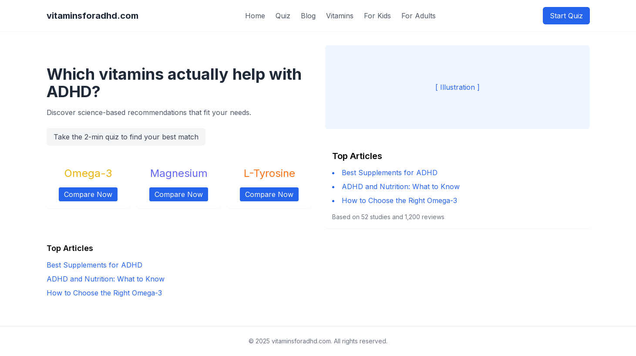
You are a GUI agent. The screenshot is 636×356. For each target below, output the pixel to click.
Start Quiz (566, 15)
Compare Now (88, 194)
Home (255, 15)
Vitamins (339, 15)
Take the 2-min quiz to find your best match (126, 136)
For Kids (377, 15)
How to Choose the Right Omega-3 (399, 200)
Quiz (283, 15)
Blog (308, 15)
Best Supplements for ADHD (389, 172)
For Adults (418, 15)
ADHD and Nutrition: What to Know (401, 186)
